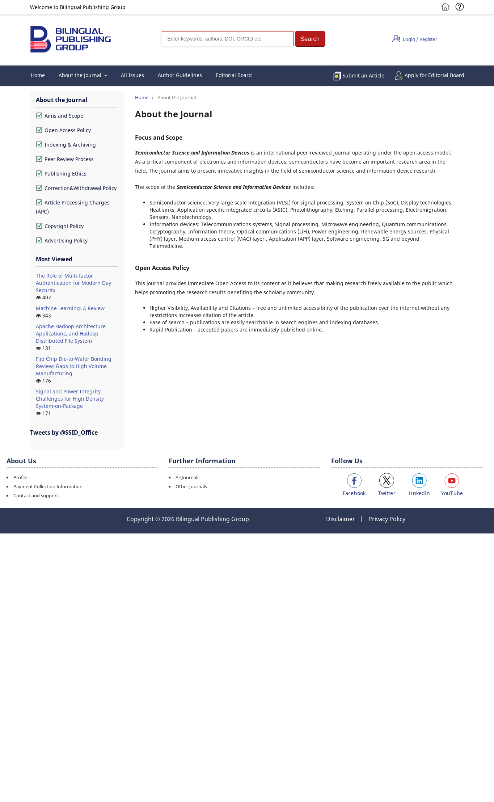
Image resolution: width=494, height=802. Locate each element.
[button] (310, 39)
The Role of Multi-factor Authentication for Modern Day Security (73, 283)
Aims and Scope (59, 115)
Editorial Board (234, 75)
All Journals (187, 477)
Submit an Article (363, 75)
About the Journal (81, 75)
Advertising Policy (62, 240)
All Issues (132, 75)
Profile (20, 477)
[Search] (228, 38)
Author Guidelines (180, 75)
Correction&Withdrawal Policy (76, 188)
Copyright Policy (60, 226)
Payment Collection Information (48, 486)
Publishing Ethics (61, 173)
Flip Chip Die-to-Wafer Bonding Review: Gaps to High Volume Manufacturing (73, 366)
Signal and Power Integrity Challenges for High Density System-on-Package (70, 398)
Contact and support (35, 495)
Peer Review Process (65, 159)
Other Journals (191, 486)
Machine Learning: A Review (70, 308)
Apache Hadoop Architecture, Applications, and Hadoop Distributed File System (71, 333)
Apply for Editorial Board (434, 75)
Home (38, 75)
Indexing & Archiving (66, 144)
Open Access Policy (63, 130)
